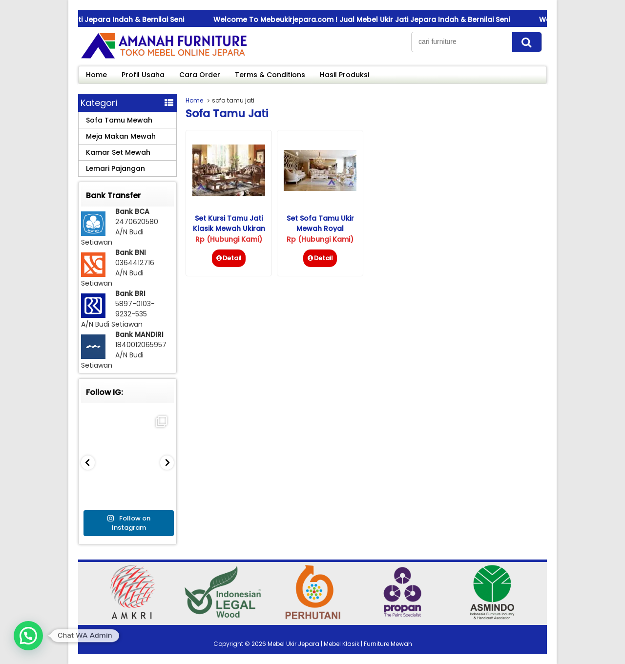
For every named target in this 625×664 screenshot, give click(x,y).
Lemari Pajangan (115, 168)
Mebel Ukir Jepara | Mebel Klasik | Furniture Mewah (340, 644)
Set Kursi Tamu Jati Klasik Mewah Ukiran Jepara (229, 228)
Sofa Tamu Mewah (119, 120)
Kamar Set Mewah (118, 152)
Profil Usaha (143, 75)
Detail (229, 258)
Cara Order (199, 75)
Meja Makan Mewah (121, 136)
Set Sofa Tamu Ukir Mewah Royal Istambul (320, 228)
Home (96, 75)
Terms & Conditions (270, 75)
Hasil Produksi (344, 75)
